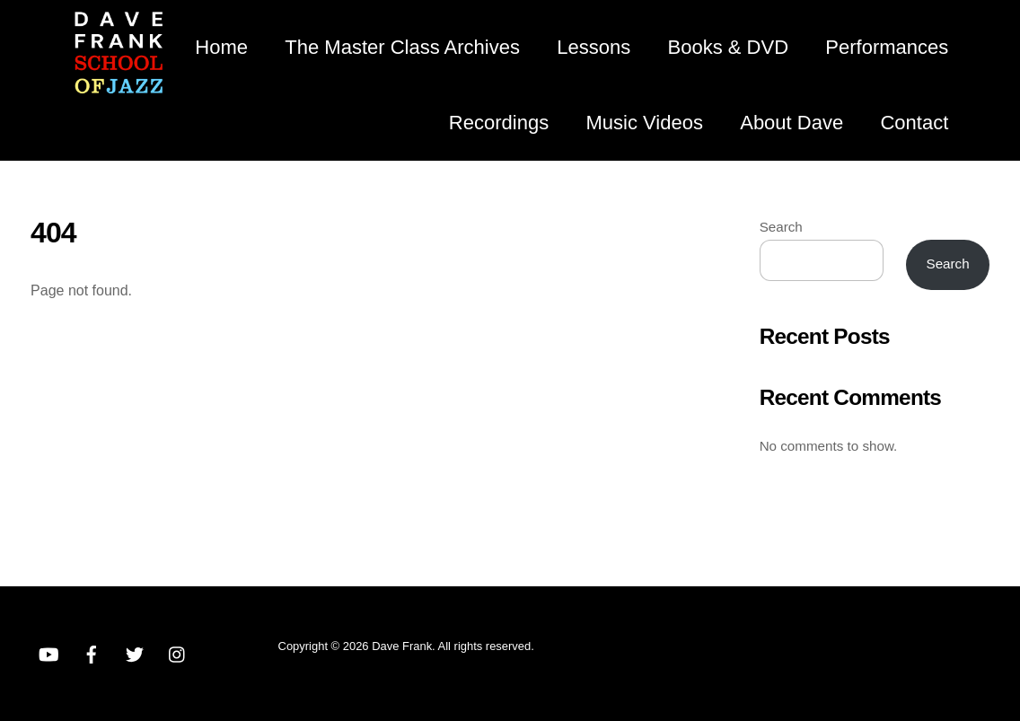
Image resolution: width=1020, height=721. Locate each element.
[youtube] (48, 653)
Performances (886, 47)
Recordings (499, 122)
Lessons (593, 47)
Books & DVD (728, 47)
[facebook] (92, 653)
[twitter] (135, 653)
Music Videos (643, 122)
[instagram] (178, 653)
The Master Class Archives (402, 47)
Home (221, 47)
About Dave (791, 122)
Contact (914, 122)
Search (781, 226)
